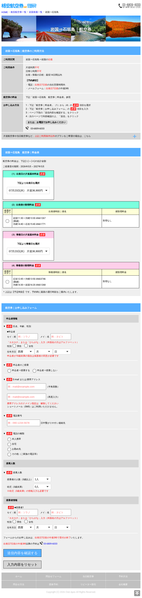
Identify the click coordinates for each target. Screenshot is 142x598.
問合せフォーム (53, 576)
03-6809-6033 (35, 128)
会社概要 (123, 584)
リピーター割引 (88, 584)
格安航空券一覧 (18, 12)
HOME (4, 12)
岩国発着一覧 (35, 12)
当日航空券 (88, 576)
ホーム (18, 576)
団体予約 (53, 584)
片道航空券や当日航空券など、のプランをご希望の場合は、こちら (47, 136)
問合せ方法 (18, 584)
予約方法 (123, 576)
